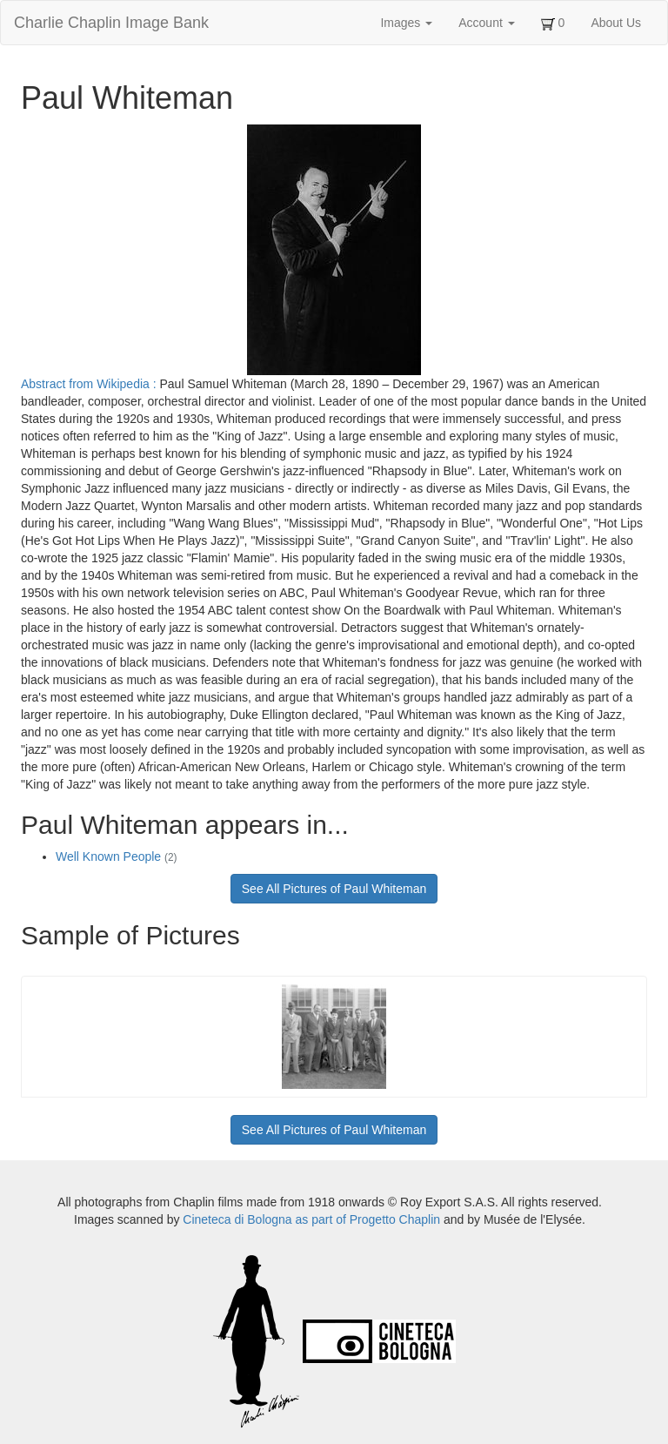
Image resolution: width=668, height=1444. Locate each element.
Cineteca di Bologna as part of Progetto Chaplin (311, 1219)
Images (406, 23)
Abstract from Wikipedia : (90, 384)
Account (486, 23)
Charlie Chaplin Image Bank (111, 22)
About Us (616, 23)
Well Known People (116, 856)
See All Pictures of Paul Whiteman (334, 889)
